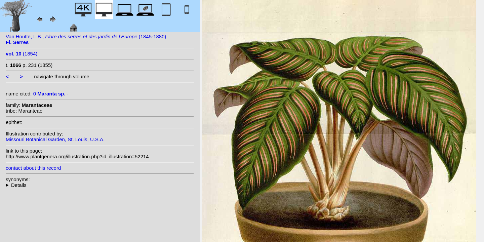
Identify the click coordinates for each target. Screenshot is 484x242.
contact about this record (33, 168)
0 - (51, 93)
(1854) (21, 53)
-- (100, 185)
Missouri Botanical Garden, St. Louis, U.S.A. (55, 139)
